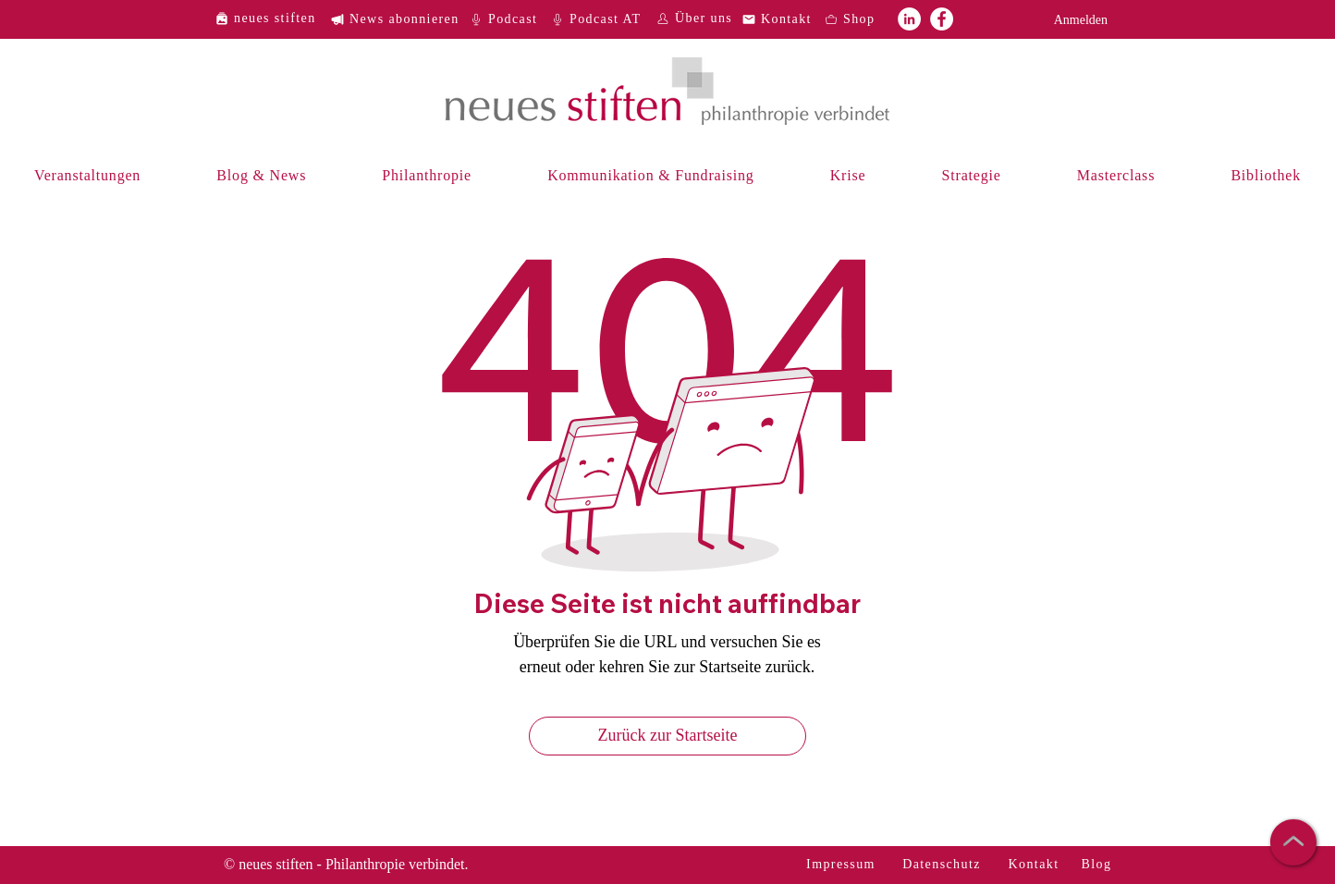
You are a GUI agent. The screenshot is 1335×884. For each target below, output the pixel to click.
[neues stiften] (272, 18)
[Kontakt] (782, 19)
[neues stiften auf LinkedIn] (909, 19)
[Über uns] (696, 18)
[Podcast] (509, 19)
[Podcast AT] (602, 19)
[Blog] (1098, 864)
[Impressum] (843, 864)
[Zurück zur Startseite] (667, 736)
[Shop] (864, 19)
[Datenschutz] (943, 864)
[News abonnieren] (402, 19)
